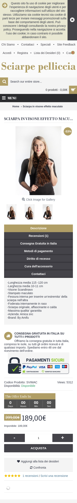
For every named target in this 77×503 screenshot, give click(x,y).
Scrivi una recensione (54, 475)
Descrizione (38, 228)
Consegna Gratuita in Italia (38, 243)
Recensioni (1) (38, 235)
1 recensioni (30, 475)
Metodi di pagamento (38, 251)
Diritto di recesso (38, 258)
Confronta (39, 467)
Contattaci (38, 274)
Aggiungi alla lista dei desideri (40, 461)
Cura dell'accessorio (38, 266)
